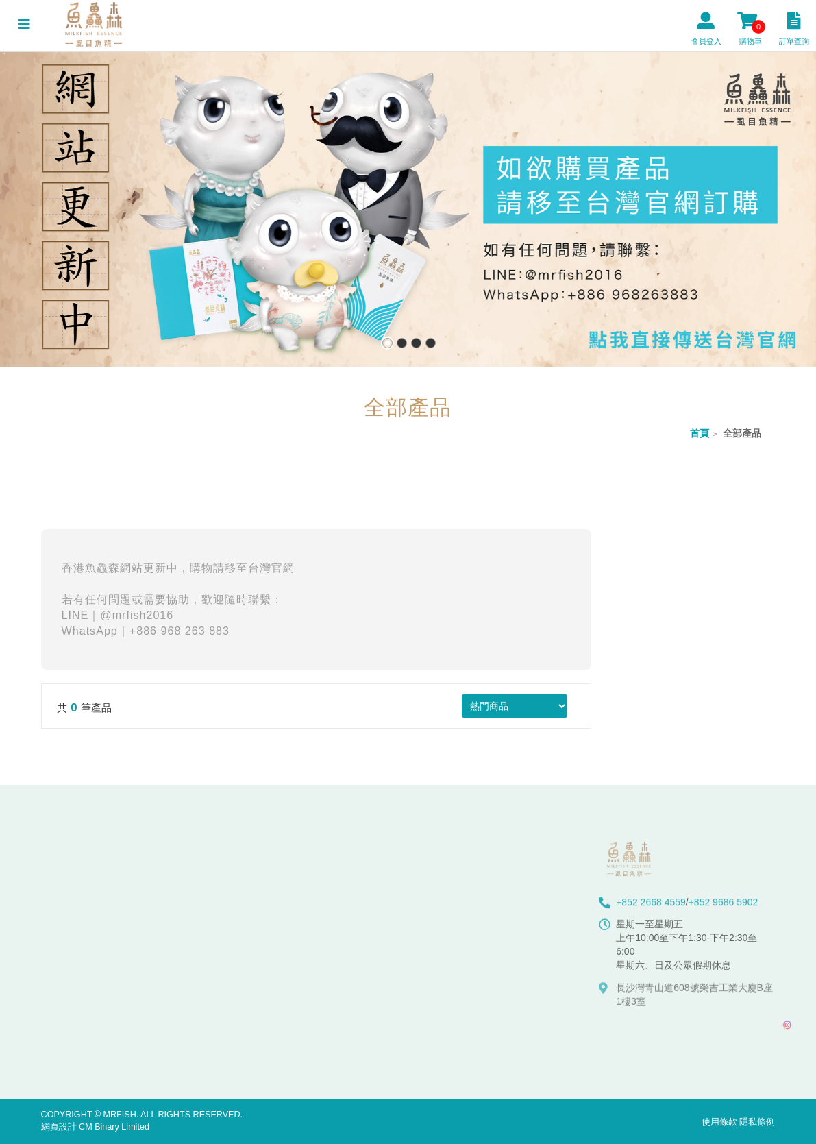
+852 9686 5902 (723, 906)
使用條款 (719, 1122)
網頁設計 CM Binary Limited (95, 1127)
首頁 (699, 433)
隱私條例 (757, 1122)
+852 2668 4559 (651, 906)
